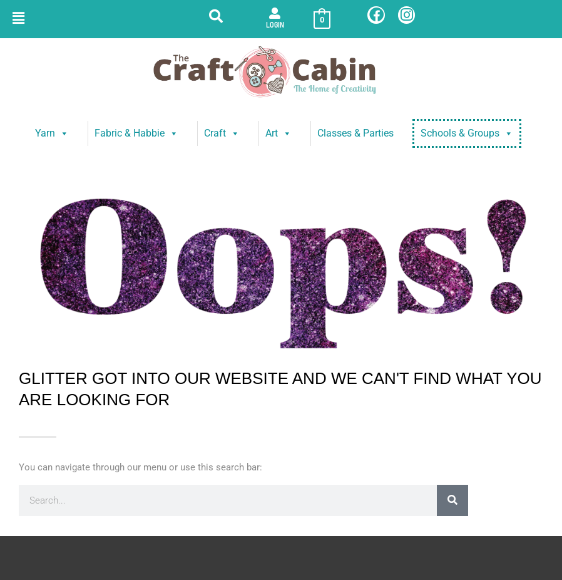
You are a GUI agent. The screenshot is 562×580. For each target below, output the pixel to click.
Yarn (52, 133)
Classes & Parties (355, 133)
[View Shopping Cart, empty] (322, 19)
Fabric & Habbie (136, 133)
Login (275, 24)
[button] (18, 18)
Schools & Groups (467, 133)
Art (278, 133)
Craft (222, 133)
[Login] (274, 13)
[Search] (452, 500)
